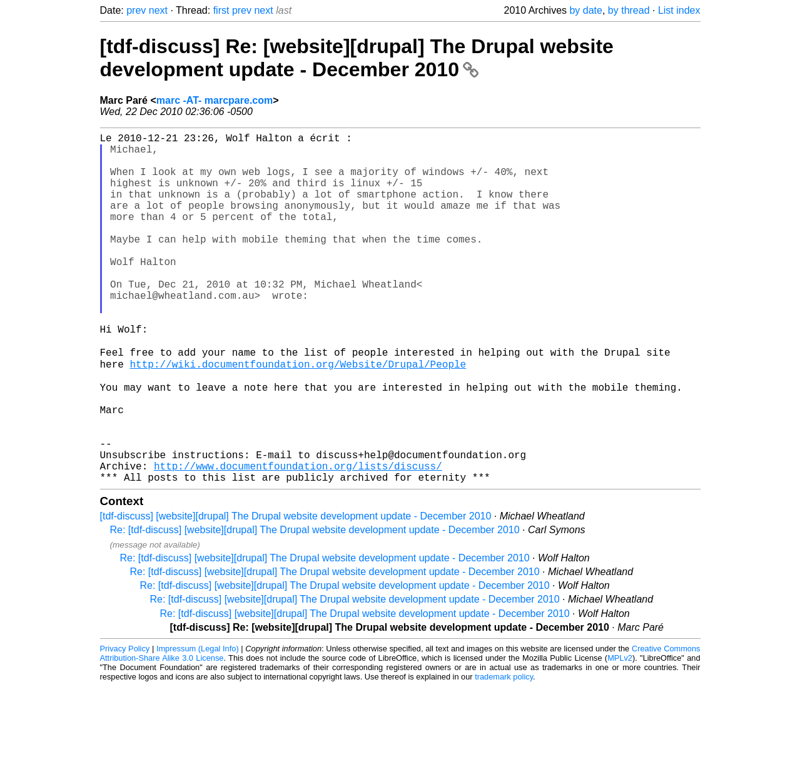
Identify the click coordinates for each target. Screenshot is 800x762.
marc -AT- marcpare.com (214, 100)
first (221, 10)
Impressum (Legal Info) (197, 724)
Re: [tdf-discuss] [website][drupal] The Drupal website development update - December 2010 (315, 605)
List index (679, 10)
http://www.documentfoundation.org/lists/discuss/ (298, 539)
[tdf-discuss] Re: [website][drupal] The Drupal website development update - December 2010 (357, 58)
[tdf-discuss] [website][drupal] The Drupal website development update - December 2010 (296, 591)
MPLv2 (619, 733)
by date (585, 10)
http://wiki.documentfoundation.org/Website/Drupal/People (268, 415)
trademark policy (504, 752)
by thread (629, 10)
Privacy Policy (125, 724)
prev (136, 10)
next (158, 10)
